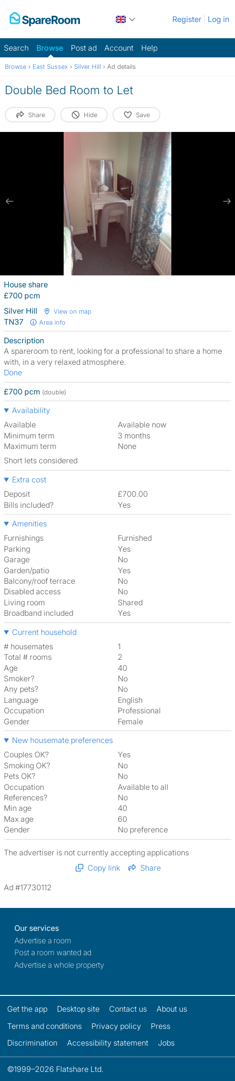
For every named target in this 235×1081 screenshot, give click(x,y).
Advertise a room (42, 940)
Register (186, 19)
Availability (31, 410)
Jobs (166, 1043)
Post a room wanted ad (52, 952)
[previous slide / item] (9, 201)
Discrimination (32, 1043)
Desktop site (78, 1009)
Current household (44, 632)
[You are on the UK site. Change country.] (126, 19)
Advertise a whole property (59, 965)
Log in (218, 19)
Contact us (128, 1009)
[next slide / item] (225, 201)
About (172, 1009)
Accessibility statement (107, 1043)
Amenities (29, 523)
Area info (47, 322)
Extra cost (29, 479)
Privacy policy (116, 1026)
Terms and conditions (44, 1026)
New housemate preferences (62, 740)
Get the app (27, 1009)
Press (160, 1026)
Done (13, 372)
